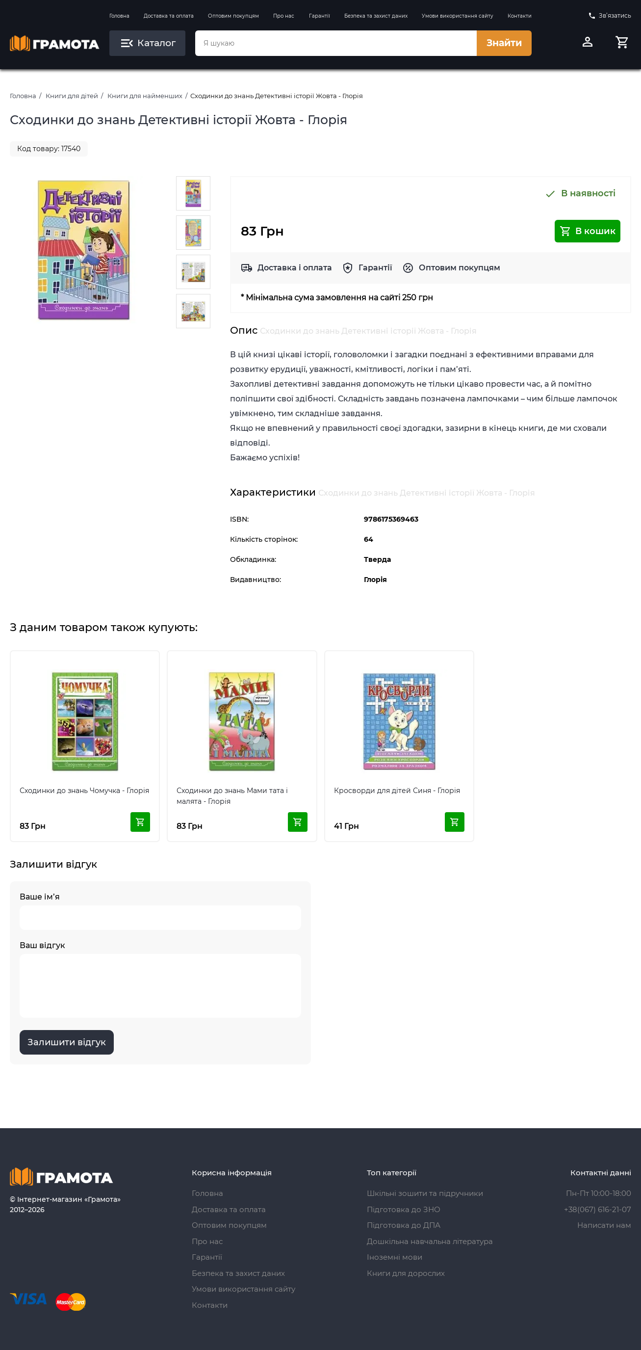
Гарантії (319, 16)
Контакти (520, 16)
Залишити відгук (66, 1042)
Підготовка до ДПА (403, 1225)
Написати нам (604, 1225)
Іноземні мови (394, 1257)
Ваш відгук (160, 979)
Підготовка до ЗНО (403, 1209)
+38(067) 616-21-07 (597, 1209)
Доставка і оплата (294, 267)
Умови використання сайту (457, 16)
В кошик (587, 231)
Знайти (504, 43)
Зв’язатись (609, 16)
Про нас (283, 16)
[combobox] (336, 43)
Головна (119, 16)
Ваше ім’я (160, 911)
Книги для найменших (144, 96)
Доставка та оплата (169, 16)
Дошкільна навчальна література (430, 1241)
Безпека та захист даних (376, 16)
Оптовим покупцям (233, 16)
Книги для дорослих (406, 1273)
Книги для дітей (72, 96)
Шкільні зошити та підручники (425, 1193)
